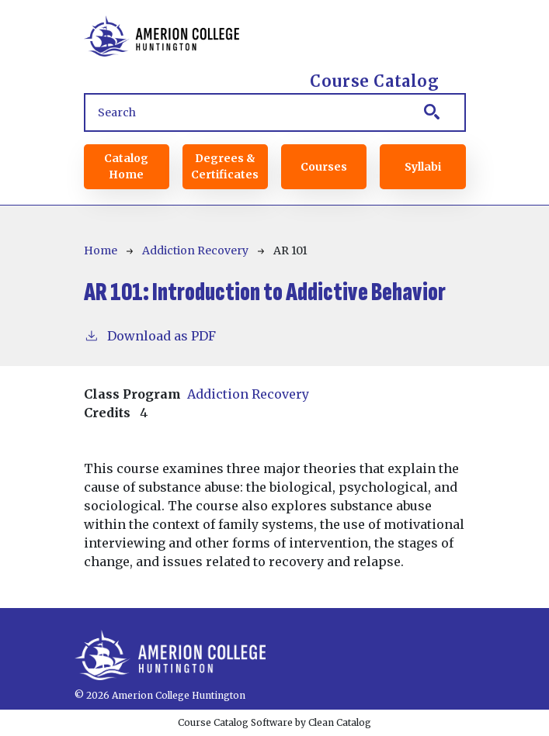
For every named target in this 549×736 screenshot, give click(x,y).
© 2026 (92, 695)
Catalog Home (126, 166)
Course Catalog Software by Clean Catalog (274, 722)
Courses (324, 167)
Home (100, 250)
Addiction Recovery (195, 250)
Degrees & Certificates (225, 166)
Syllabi (423, 167)
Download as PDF (150, 335)
